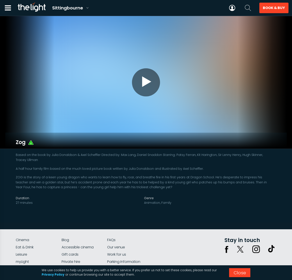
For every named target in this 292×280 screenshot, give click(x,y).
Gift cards (70, 241)
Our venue (116, 234)
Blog (65, 226)
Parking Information (123, 248)
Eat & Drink (25, 234)
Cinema (22, 226)
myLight (22, 248)
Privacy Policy (53, 275)
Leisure (21, 241)
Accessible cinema (78, 234)
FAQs (111, 226)
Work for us (116, 241)
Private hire (71, 248)
